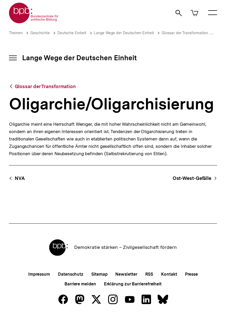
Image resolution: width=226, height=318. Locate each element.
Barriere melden (80, 283)
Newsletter (126, 274)
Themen (16, 33)
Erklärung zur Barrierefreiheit (133, 283)
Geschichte (40, 33)
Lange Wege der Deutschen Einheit (124, 33)
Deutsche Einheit (71, 33)
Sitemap (99, 274)
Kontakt (169, 274)
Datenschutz (70, 274)
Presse (191, 274)
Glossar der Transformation (185, 33)
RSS (149, 274)
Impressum (39, 274)
